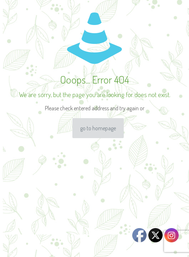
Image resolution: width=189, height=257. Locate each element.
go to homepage (98, 128)
